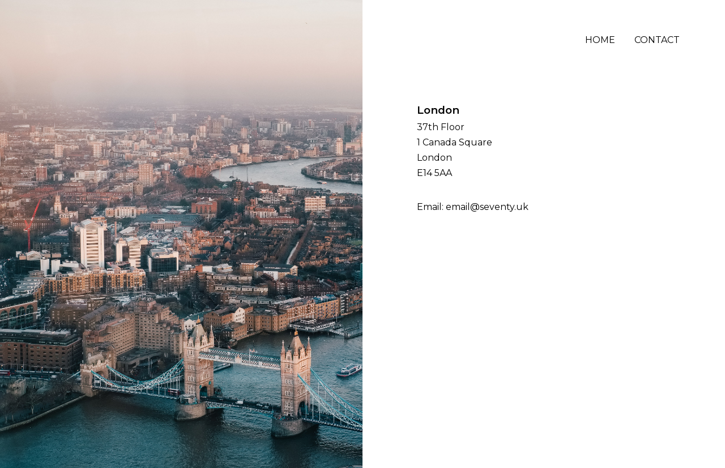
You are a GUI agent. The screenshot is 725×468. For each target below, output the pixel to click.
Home (600, 40)
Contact (657, 40)
